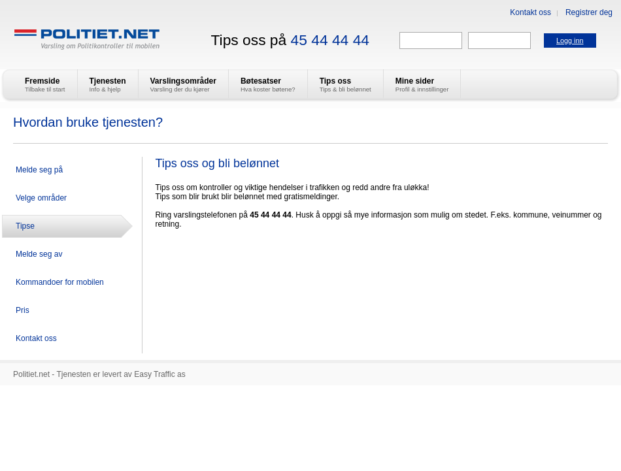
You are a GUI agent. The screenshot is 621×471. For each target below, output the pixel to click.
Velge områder (41, 198)
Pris (22, 310)
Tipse (25, 226)
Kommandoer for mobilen (60, 282)
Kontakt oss (530, 12)
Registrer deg (589, 12)
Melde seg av (39, 254)
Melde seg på (39, 169)
